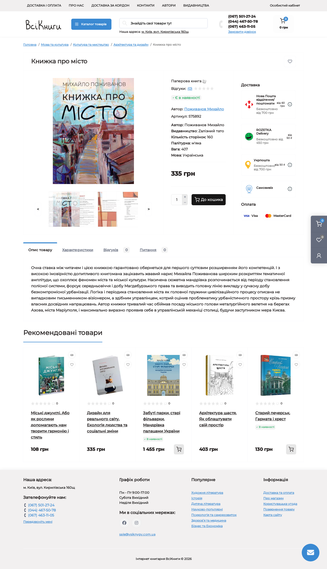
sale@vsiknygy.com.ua (137, 534)
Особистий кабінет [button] (285, 5)
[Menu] (91, 24)
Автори (169, 5)
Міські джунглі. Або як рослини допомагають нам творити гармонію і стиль (50, 424)
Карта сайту (272, 515)
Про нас (76, 5)
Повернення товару (279, 509)
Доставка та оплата (278, 493)
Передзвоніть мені (37, 522)
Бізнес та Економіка (207, 526)
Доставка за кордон (110, 5)
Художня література (207, 493)
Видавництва (196, 5)
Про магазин (273, 498)
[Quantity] (176, 199)
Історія (196, 498)
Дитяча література (205, 504)
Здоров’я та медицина (208, 520)
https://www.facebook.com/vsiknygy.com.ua (124, 523)
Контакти (145, 5)
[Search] (124, 23)
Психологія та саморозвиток (214, 515)
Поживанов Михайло (204, 109)
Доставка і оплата (44, 5)
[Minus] (185, 202)
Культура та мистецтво (91, 44)
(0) (190, 88)
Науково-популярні (207, 509)
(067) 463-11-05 (241, 26)
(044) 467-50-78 (243, 21)
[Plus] (185, 197)
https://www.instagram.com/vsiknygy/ (136, 523)
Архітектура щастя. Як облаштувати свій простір (218, 418)
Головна (29, 44)
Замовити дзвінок (242, 32)
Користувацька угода (280, 504)
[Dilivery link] (290, 104)
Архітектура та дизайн (130, 44)
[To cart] (179, 449)
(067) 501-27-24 (242, 16)
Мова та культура (54, 44)
